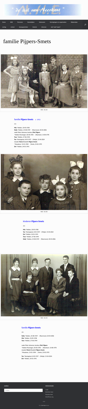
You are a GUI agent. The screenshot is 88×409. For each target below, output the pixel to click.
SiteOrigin (43, 405)
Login (46, 389)
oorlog (4, 27)
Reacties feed (49, 394)
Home (4, 22)
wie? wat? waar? (55, 27)
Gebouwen (42, 22)
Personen (20, 22)
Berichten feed (49, 392)
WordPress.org (49, 397)
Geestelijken (30, 22)
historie (34, 27)
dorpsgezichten (23, 27)
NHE (11, 22)
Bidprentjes (74, 22)
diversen (43, 27)
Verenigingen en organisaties (58, 22)
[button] (85, 24)
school (12, 27)
